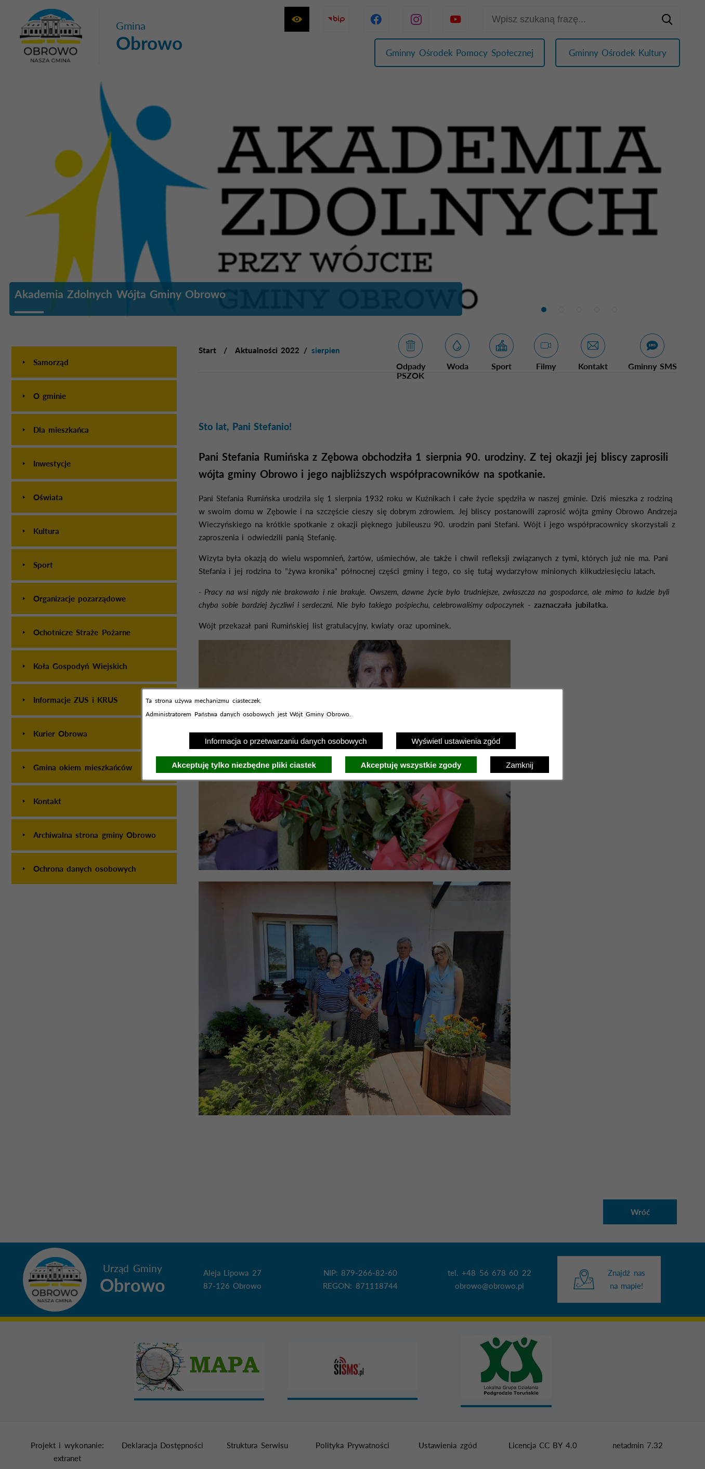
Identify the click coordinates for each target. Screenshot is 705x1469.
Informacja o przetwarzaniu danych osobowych (286, 741)
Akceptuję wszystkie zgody (411, 764)
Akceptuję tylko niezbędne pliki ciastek (244, 764)
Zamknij (519, 764)
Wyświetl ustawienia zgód (456, 741)
